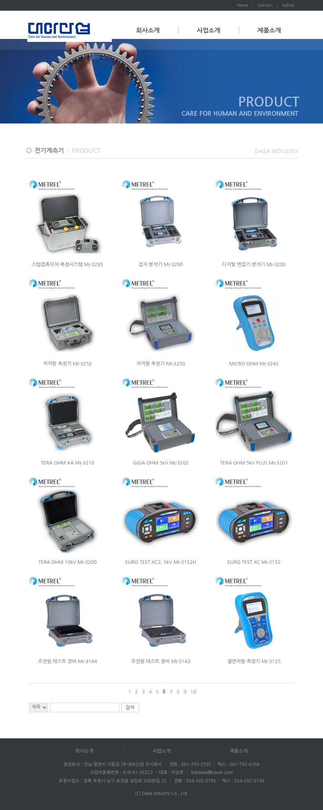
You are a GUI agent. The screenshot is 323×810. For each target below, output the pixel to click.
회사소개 (148, 30)
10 (193, 691)
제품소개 (269, 30)
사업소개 (208, 30)
